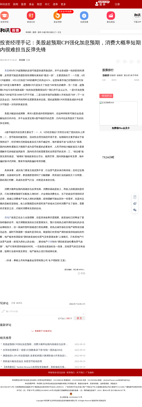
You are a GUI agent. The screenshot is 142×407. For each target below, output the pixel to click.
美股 (7, 69)
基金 (31, 4)
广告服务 (90, 372)
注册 (117, 4)
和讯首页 (5, 4)
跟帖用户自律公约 (77, 303)
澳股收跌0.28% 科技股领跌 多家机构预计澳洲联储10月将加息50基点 (35, 355)
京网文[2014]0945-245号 (44, 390)
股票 (23, 4)
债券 (55, 4)
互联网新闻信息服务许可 (24, 386)
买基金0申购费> (66, 12)
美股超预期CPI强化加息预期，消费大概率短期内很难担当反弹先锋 (35, 343)
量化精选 (110, 17)
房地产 (8, 216)
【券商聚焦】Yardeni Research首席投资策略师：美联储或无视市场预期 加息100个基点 (35, 366)
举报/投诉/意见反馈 (56, 372)
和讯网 (28, 32)
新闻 (15, 4)
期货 (39, 4)
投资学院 (4, 17)
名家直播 (84, 17)
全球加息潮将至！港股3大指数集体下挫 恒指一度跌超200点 (32, 349)
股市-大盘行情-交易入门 (47, 32)
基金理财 (57, 17)
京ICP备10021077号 (118, 390)
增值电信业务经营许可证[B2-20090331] (49, 386)
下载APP (137, 17)
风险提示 (113, 383)
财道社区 (31, 17)
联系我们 (71, 372)
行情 (50, 241)
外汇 (47, 4)
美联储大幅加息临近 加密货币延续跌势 (22, 360)
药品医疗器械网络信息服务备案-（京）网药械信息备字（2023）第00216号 (82, 390)
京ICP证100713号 (7, 386)
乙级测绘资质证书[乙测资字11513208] (110, 386)
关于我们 (80, 372)
